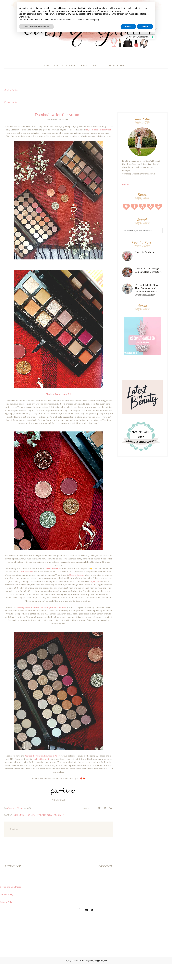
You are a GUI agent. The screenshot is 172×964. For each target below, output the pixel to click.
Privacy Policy (11, 102)
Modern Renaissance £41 (58, 394)
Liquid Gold (95, 581)
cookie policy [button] (123, 11)
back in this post (41, 759)
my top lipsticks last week (98, 129)
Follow (125, 184)
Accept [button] (145, 26)
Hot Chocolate (26, 571)
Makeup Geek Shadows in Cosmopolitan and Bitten (42, 607)
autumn (19, 815)
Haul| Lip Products (144, 252)
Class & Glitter (78, 961)
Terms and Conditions (10, 887)
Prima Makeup (52, 568)
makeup (59, 815)
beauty (30, 815)
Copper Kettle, (76, 575)
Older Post (104, 866)
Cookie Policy (11, 90)
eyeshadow (44, 815)
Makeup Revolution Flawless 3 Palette (43, 755)
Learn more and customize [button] (36, 26)
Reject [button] (128, 26)
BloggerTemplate (100, 961)
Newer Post (14, 866)
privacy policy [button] (94, 8)
